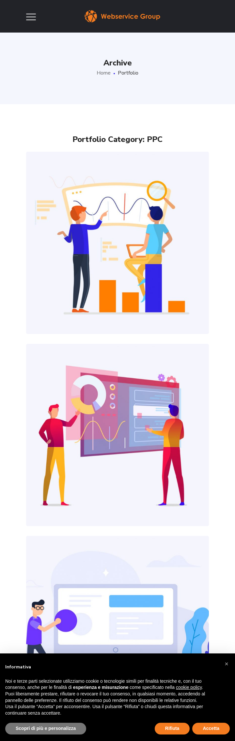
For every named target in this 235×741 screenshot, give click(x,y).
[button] (226, 664)
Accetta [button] (211, 728)
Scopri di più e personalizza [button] (46, 728)
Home (104, 73)
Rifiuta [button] (172, 728)
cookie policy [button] (189, 687)
